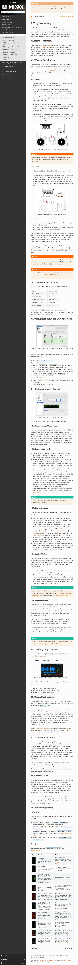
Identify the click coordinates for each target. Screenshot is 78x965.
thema (51, 960)
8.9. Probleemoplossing (9, 59)
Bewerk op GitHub (67, 16)
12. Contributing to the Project (10, 71)
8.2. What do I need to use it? (10, 40)
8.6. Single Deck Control (9, 52)
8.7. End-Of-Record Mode (10, 54)
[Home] (31, 16)
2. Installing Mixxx (7, 19)
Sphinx (42, 960)
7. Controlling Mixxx (7, 32)
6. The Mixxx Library (7, 29)
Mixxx (13, 5)
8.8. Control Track (7, 57)
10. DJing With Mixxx (8, 66)
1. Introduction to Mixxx (8, 17)
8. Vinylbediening (6, 35)
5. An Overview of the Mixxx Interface (12, 27)
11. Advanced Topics (7, 69)
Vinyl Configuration (39, 533)
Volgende (68, 948)
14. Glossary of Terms (7, 76)
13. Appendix (5, 74)
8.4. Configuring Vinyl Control (10, 47)
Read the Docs (66, 960)
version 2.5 (35, 11)
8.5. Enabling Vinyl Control (9, 49)
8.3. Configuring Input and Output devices (12, 43)
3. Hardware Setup (7, 22)
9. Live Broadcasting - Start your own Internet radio (12, 63)
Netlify (47, 962)
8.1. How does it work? (9, 37)
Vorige (34, 948)
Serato (49, 314)
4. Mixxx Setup (6, 24)
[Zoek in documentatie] (13, 12)
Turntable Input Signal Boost (62, 935)
